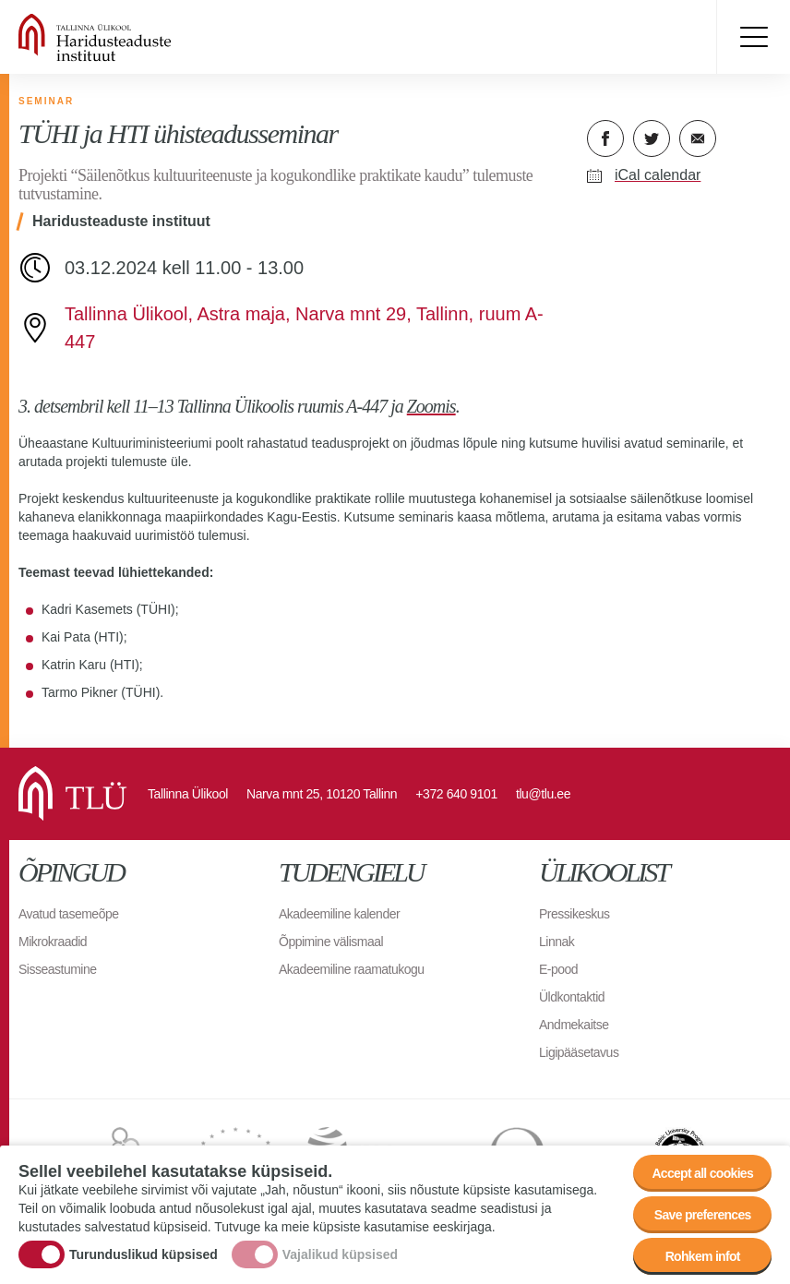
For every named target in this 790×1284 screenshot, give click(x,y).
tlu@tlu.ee (543, 793)
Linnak (556, 941)
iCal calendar (657, 175)
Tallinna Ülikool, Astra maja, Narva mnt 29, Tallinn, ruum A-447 (304, 328)
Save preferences (702, 1215)
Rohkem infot (702, 1257)
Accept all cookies (702, 1174)
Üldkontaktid (571, 997)
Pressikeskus (574, 913)
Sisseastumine (57, 969)
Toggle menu (753, 37)
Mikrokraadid (52, 941)
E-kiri (697, 138)
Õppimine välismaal (331, 941)
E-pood (558, 969)
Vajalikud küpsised (340, 1254)
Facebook (605, 138)
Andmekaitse (573, 1024)
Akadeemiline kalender (339, 913)
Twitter (651, 138)
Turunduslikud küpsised (143, 1254)
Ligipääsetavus (578, 1052)
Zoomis (431, 406)
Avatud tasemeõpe (68, 913)
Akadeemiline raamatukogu (352, 969)
